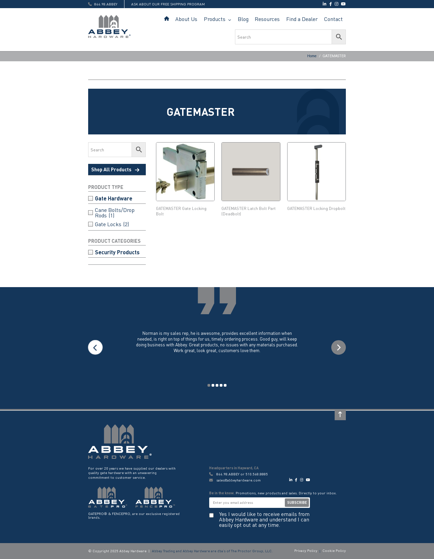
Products (214, 18)
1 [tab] (209, 385)
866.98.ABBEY (227, 474)
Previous (95, 347)
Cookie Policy (334, 550)
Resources (267, 18)
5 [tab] (225, 385)
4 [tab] (221, 385)
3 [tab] (217, 385)
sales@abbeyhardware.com (235, 480)
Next (338, 347)
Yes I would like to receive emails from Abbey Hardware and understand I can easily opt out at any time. (264, 519)
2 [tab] (213, 385)
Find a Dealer (302, 18)
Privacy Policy (305, 550)
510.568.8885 (256, 474)
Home (166, 19)
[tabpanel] (217, 347)
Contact (333, 18)
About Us (186, 18)
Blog (243, 18)
